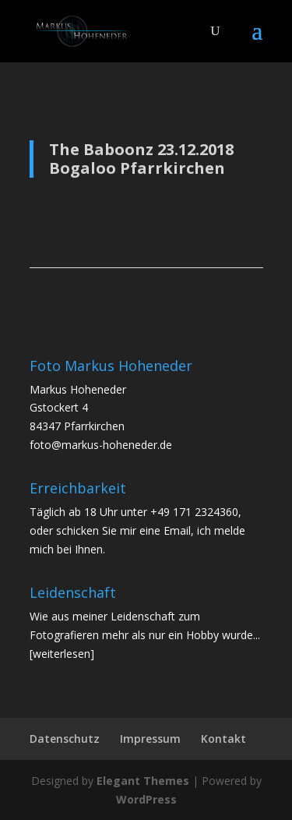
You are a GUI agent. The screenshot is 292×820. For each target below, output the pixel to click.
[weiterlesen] (62, 653)
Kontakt (223, 738)
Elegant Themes (143, 780)
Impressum (150, 738)
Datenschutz (65, 738)
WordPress (146, 799)
